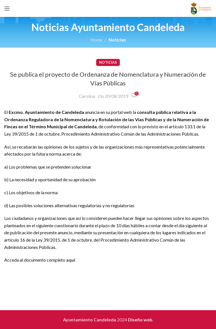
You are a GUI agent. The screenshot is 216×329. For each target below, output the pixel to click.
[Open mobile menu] (7, 8)
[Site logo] (201, 7)
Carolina (87, 96)
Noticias (117, 39)
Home (96, 39)
